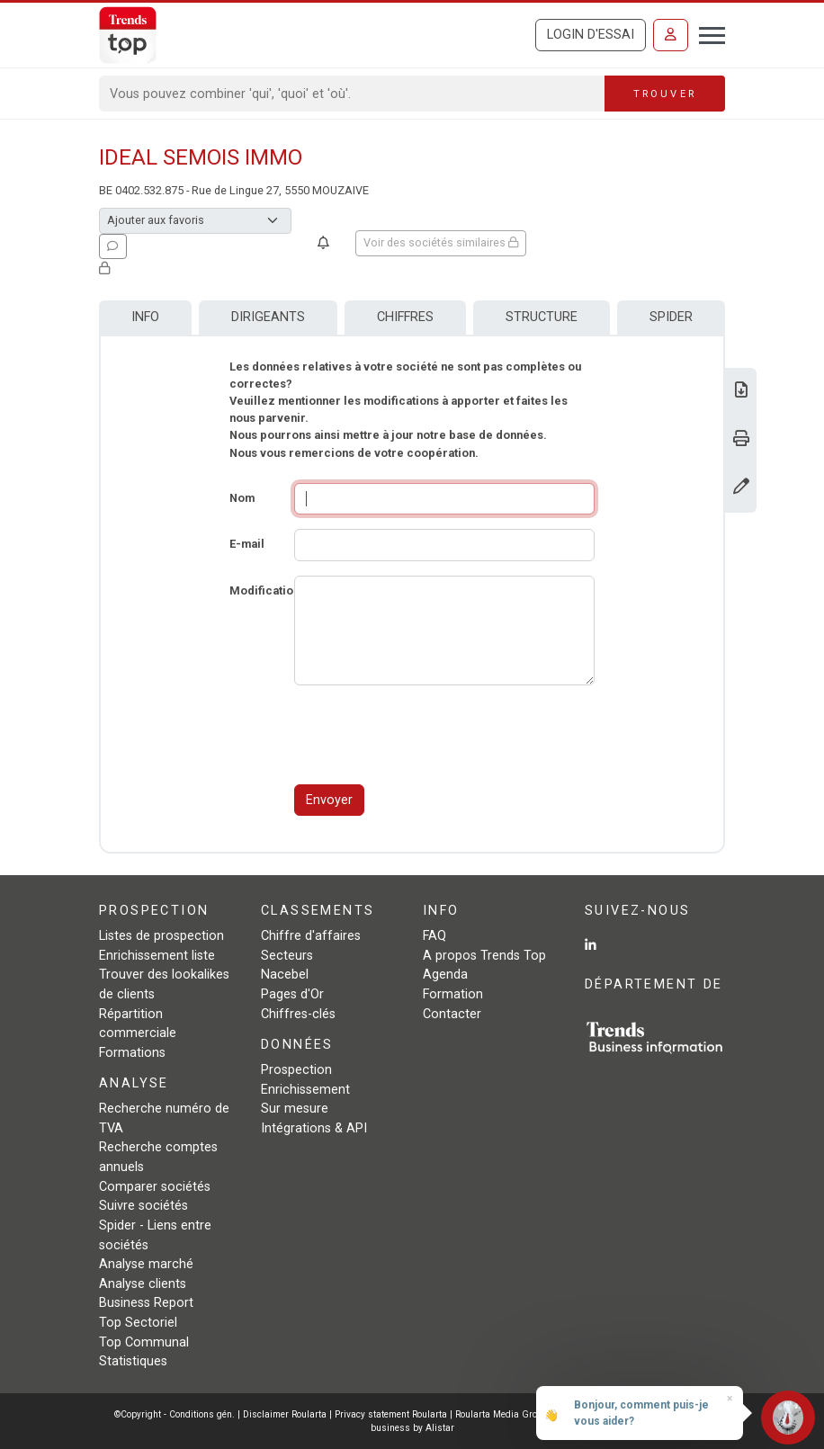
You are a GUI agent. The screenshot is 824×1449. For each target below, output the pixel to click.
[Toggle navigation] (706, 33)
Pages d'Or (292, 994)
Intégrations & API (314, 1128)
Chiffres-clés (298, 1014)
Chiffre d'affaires (311, 936)
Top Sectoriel (138, 1322)
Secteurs (287, 955)
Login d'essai (590, 34)
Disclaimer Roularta (285, 1414)
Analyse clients (142, 1284)
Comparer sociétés (154, 1186)
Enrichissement (305, 1089)
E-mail (246, 543)
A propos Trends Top (484, 955)
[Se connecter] (670, 35)
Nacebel (285, 974)
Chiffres (405, 317)
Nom (242, 498)
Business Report (146, 1302)
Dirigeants (268, 317)
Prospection (296, 1070)
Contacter (452, 1014)
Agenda (445, 974)
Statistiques (133, 1361)
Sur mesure (294, 1108)
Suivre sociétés (143, 1205)
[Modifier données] (741, 488)
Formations (132, 1052)
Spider (671, 317)
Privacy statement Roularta (391, 1414)
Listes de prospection (161, 936)
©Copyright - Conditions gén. (174, 1414)
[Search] (352, 94)
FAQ (434, 936)
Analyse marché (146, 1264)
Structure (542, 317)
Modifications (267, 590)
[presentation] (431, 735)
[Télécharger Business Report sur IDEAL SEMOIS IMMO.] (741, 391)
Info (145, 317)
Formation (453, 994)
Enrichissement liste (157, 955)
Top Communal (144, 1342)
